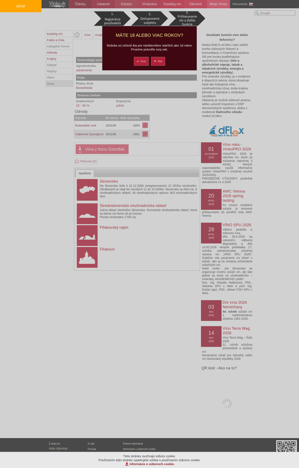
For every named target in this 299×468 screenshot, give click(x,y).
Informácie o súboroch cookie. (152, 464)
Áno (141, 61)
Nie (157, 61)
